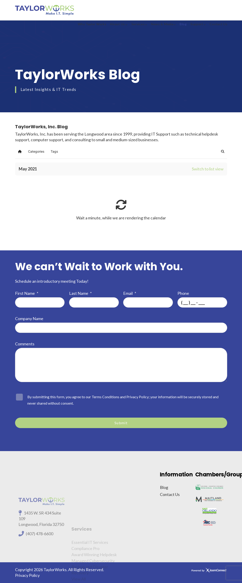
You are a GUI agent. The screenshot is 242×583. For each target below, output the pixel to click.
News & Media (162, 24)
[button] (222, 151)
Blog (183, 24)
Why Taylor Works (92, 24)
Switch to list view (208, 168)
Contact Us (219, 24)
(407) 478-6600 (39, 559)
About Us (117, 24)
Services (138, 24)
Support (196, 24)
